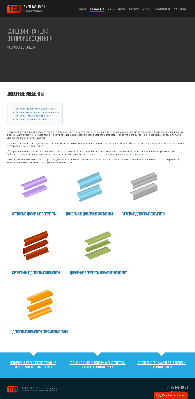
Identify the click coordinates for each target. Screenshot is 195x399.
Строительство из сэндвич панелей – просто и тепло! (161, 365)
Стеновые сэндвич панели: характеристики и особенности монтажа (97, 365)
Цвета (122, 8)
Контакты (180, 8)
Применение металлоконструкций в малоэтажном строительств (33, 365)
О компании (162, 8)
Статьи (147, 8)
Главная (82, 8)
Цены (111, 8)
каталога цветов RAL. (137, 154)
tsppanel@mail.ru (32, 10)
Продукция (97, 8)
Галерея (134, 8)
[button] (171, 395)
